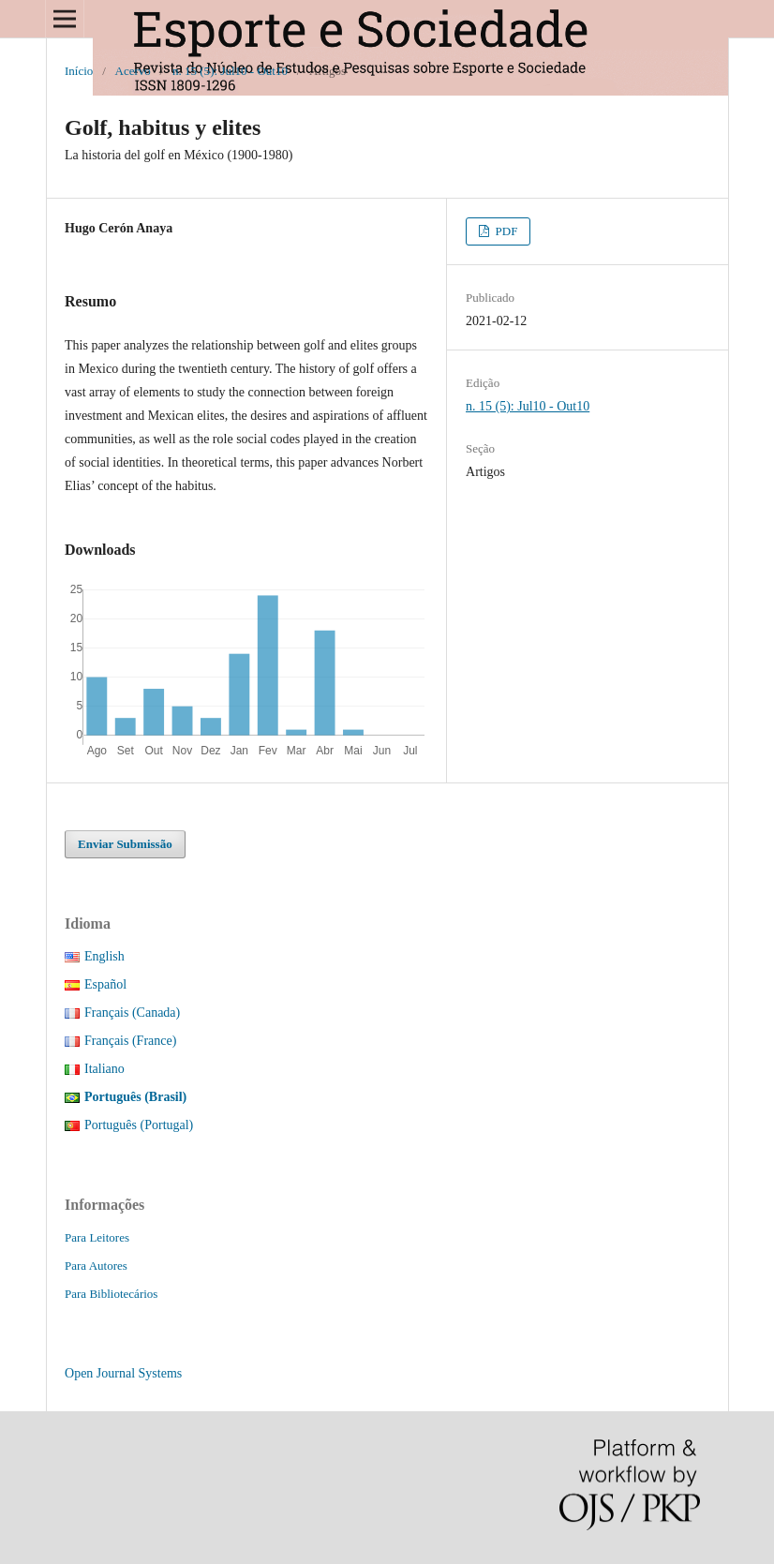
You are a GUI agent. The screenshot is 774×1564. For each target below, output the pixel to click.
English (104, 956)
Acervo (133, 71)
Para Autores (96, 1266)
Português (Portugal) (138, 1125)
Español (105, 984)
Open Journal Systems (123, 1373)
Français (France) (130, 1041)
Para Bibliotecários (111, 1294)
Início (79, 71)
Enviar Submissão (125, 844)
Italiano (104, 1069)
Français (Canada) (132, 1012)
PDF (504, 231)
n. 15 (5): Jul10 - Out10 (230, 71)
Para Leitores (97, 1237)
